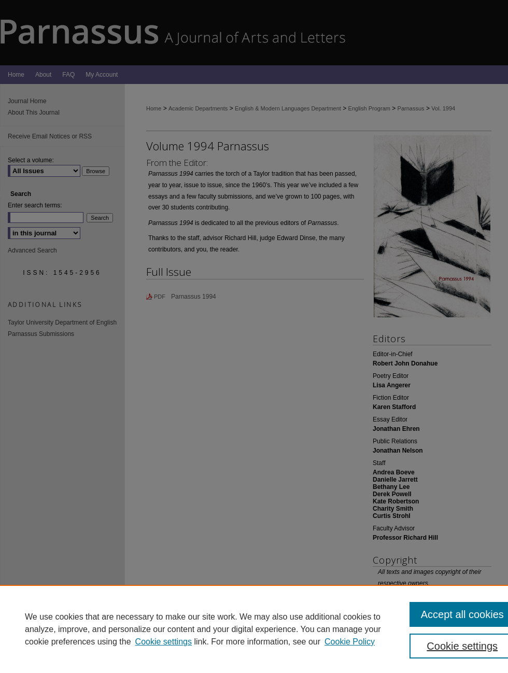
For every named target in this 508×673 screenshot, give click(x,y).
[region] (254, 629)
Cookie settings (163, 641)
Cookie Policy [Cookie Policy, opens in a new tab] (349, 641)
